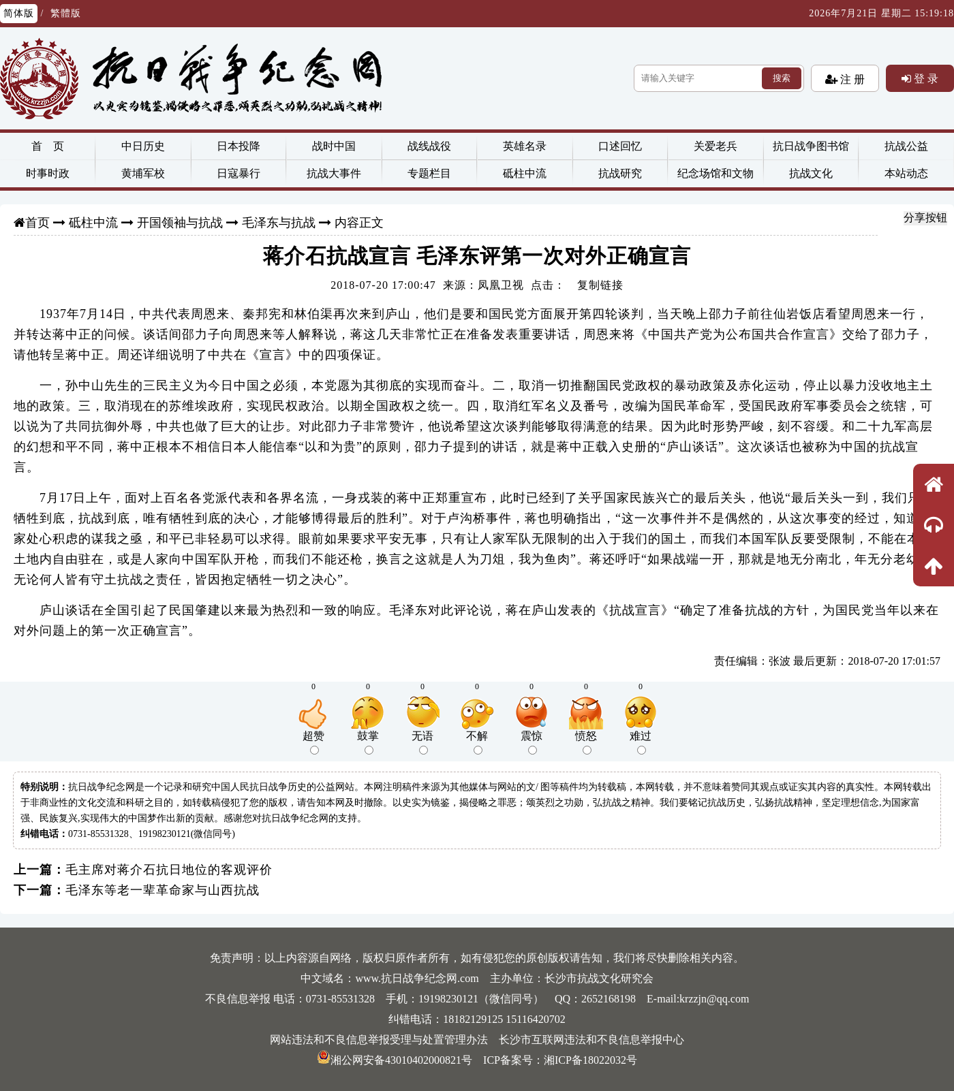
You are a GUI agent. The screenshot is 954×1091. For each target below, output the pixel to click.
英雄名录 (525, 146)
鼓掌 (368, 742)
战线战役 (429, 146)
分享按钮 (925, 217)
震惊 (531, 742)
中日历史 (143, 146)
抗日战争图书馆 (811, 146)
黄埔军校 (143, 173)
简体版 (18, 13)
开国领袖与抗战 (180, 223)
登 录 (924, 78)
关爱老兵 (715, 146)
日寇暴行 (238, 173)
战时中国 (334, 146)
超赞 (313, 742)
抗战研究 (620, 173)
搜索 (781, 78)
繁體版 (65, 13)
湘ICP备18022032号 (590, 1060)
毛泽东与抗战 (279, 223)
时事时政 (48, 173)
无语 (422, 742)
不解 (477, 742)
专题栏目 (429, 173)
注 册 (851, 79)
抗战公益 (906, 146)
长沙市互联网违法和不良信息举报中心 (591, 1039)
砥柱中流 (525, 173)
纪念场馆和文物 (715, 173)
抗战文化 (811, 173)
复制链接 (600, 285)
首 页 (47, 146)
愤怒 (586, 742)
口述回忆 (620, 146)
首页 (37, 223)
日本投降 (238, 146)
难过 (640, 742)
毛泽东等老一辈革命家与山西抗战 (162, 890)
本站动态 (906, 173)
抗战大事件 (334, 173)
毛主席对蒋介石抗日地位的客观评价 (169, 869)
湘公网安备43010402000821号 (394, 1060)
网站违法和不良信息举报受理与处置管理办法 (379, 1039)
